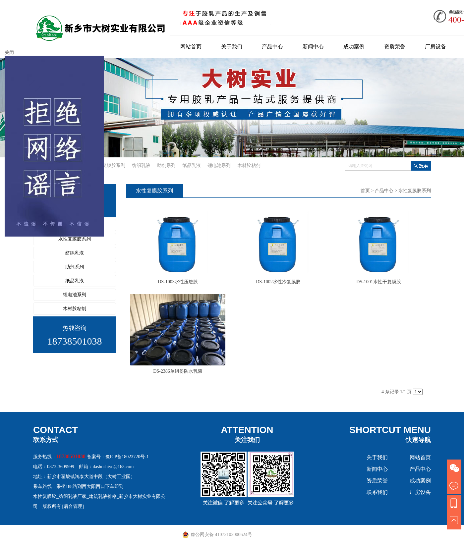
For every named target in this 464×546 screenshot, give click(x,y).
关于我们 (231, 46)
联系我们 (377, 492)
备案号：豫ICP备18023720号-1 (118, 456)
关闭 (9, 52)
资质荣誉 (394, 46)
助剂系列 (166, 165)
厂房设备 (435, 46)
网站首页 (191, 46)
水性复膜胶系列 (109, 165)
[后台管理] (73, 506)
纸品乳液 (191, 165)
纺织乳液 (141, 165)
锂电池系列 (219, 165)
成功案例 (354, 46)
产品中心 (272, 46)
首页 (365, 190)
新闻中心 (313, 46)
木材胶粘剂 (249, 165)
